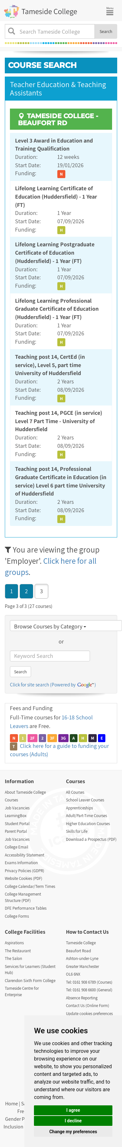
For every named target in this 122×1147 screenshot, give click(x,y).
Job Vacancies (17, 808)
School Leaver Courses (85, 800)
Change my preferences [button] (73, 1131)
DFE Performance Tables (25, 908)
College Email (16, 847)
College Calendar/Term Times (30, 886)
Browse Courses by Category (50, 626)
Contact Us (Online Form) (87, 1005)
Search (106, 31)
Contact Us (96, 931)
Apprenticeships (79, 808)
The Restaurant (18, 951)
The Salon (13, 958)
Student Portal (17, 823)
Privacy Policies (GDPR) (24, 870)
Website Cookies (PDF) (23, 878)
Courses (11, 800)
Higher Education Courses (88, 823)
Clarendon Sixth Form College (30, 980)
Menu (111, 10)
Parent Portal (16, 831)
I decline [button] (73, 1120)
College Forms (17, 916)
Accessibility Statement (24, 855)
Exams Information (21, 862)
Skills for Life (76, 831)
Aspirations (14, 943)
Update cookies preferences (89, 1013)
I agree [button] (73, 1110)
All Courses (75, 792)
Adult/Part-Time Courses (86, 815)
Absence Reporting (82, 998)
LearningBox (16, 815)
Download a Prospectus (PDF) (91, 839)
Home (11, 1103)
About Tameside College (25, 792)
